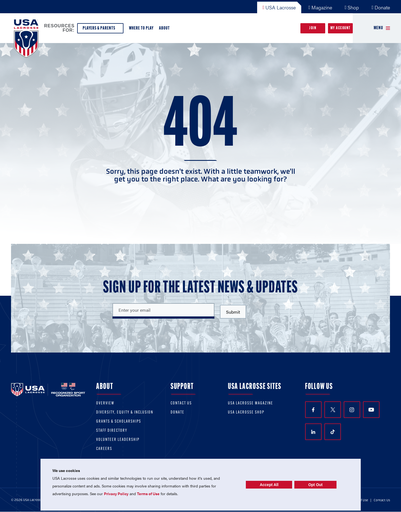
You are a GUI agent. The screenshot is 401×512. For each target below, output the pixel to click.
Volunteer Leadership (117, 440)
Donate (381, 7)
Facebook (313, 409)
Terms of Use (148, 493)
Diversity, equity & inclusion (124, 412)
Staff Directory (111, 431)
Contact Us (181, 403)
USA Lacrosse (279, 7)
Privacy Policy (116, 493)
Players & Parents (100, 29)
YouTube (371, 410)
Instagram (351, 409)
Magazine (320, 7)
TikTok (332, 432)
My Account (340, 28)
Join (312, 28)
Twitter (332, 409)
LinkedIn (313, 432)
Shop (352, 7)
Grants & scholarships (118, 422)
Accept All (269, 484)
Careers (104, 449)
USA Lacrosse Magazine (250, 403)
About (165, 29)
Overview (105, 403)
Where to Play (141, 28)
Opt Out (315, 484)
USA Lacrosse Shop (246, 412)
